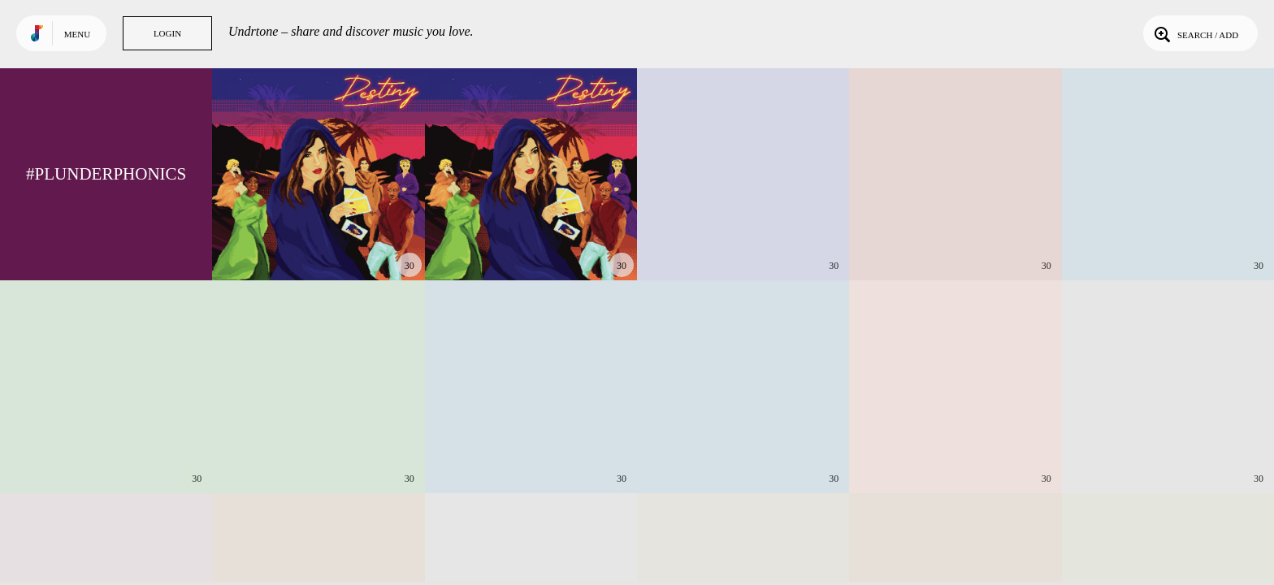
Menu (77, 34)
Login (167, 33)
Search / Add (1194, 33)
